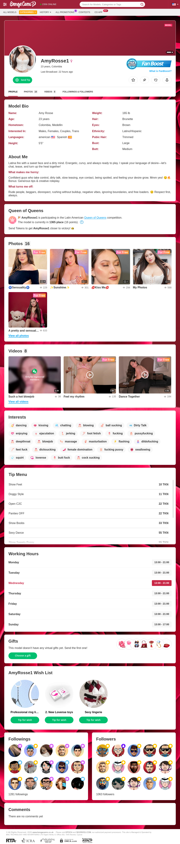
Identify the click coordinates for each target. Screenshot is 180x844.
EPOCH (69, 832)
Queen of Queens (95, 217)
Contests (84, 12)
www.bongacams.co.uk (43, 832)
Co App (99, 12)
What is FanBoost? (160, 71)
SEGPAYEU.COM (83, 832)
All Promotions (66, 12)
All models (9, 12)
